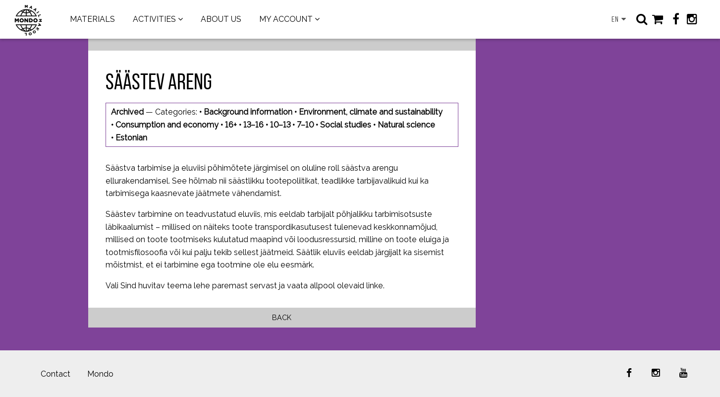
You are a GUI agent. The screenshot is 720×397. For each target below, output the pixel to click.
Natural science (406, 125)
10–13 (280, 125)
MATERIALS (92, 19)
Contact (55, 374)
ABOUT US (221, 19)
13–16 (253, 125)
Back (281, 317)
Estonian (131, 137)
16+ (231, 125)
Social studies (345, 125)
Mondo (100, 374)
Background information (248, 112)
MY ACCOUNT (286, 19)
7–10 (305, 125)
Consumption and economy (167, 125)
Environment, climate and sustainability (371, 112)
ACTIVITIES (154, 19)
